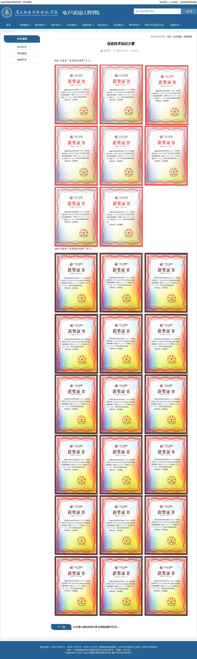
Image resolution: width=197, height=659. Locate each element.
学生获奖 (22, 53)
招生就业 (102, 25)
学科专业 (55, 25)
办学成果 (71, 25)
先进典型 (118, 25)
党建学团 (87, 25)
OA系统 (173, 2)
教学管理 (134, 25)
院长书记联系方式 (154, 25)
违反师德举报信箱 (188, 2)
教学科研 (40, 25)
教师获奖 (22, 47)
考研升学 (22, 59)
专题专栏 (174, 25)
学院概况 (24, 25)
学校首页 (163, 2)
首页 (8, 25)
